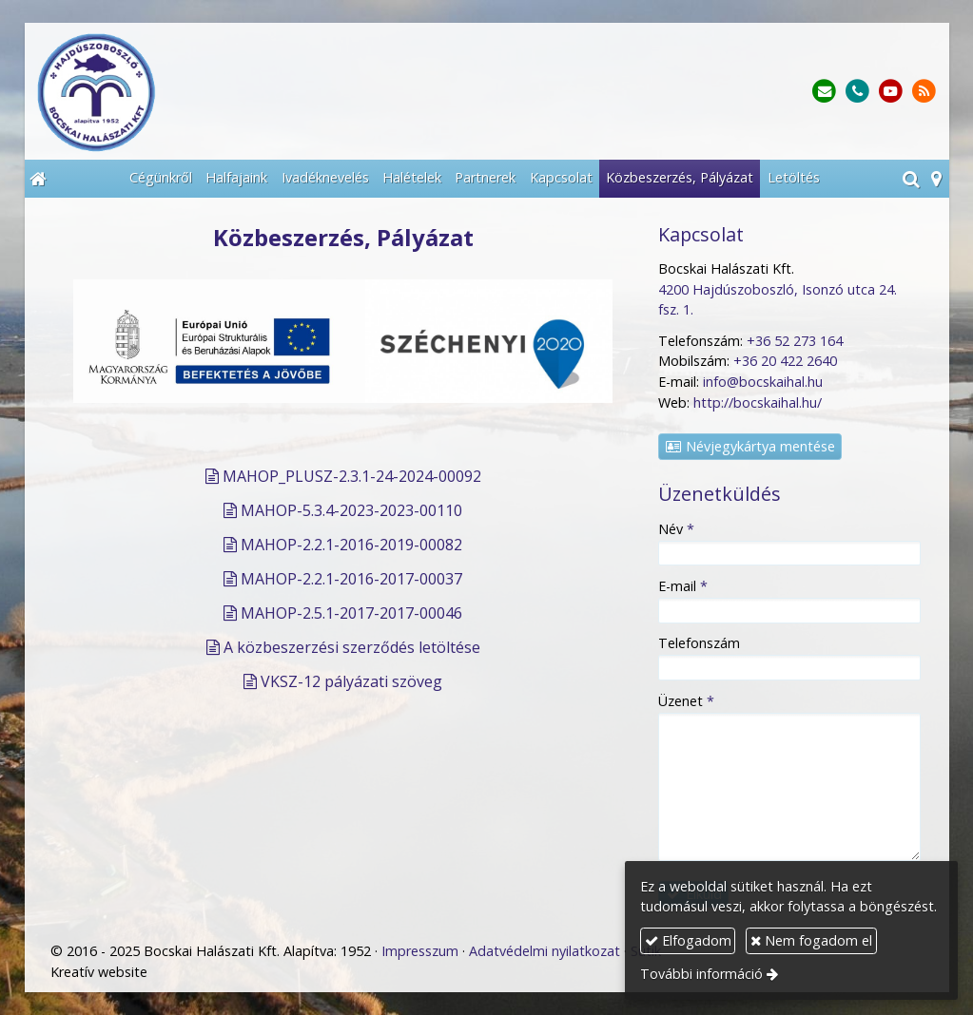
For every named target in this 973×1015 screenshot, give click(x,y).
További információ (701, 974)
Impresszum (419, 951)
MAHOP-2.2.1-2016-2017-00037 (351, 578)
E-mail (683, 586)
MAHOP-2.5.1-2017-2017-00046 (351, 613)
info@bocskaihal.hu (763, 382)
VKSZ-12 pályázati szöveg (351, 681)
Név (676, 529)
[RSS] (924, 91)
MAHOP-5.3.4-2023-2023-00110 (351, 510)
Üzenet (686, 701)
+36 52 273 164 (795, 341)
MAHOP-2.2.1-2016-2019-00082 (351, 544)
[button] (936, 179)
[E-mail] (824, 91)
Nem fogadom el (811, 940)
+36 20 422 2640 (785, 361)
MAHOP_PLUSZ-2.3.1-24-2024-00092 (352, 476)
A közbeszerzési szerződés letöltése (352, 647)
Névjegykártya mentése (749, 446)
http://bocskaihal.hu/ (757, 402)
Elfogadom (688, 940)
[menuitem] (161, 179)
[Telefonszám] (857, 91)
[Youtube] (891, 91)
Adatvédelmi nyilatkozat (544, 951)
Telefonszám (699, 643)
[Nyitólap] (215, 91)
